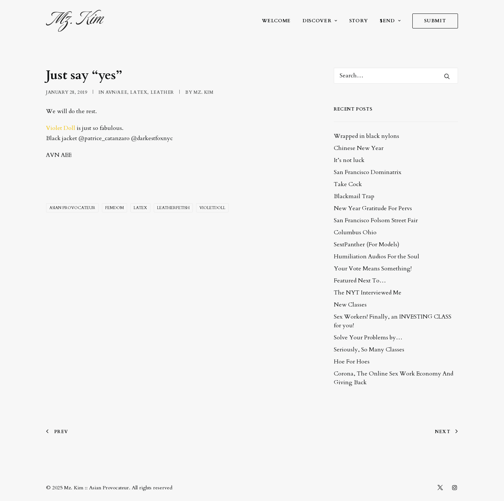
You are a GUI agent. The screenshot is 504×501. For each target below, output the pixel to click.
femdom (114, 208)
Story (358, 21)
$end (390, 21)
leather (162, 92)
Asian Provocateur (72, 208)
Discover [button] (319, 21)
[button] (447, 76)
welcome (276, 21)
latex (138, 92)
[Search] (396, 76)
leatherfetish (173, 208)
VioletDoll (212, 208)
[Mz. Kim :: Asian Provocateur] (75, 21)
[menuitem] (279, 21)
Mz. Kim (203, 92)
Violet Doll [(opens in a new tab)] (60, 128)
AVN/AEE (116, 92)
